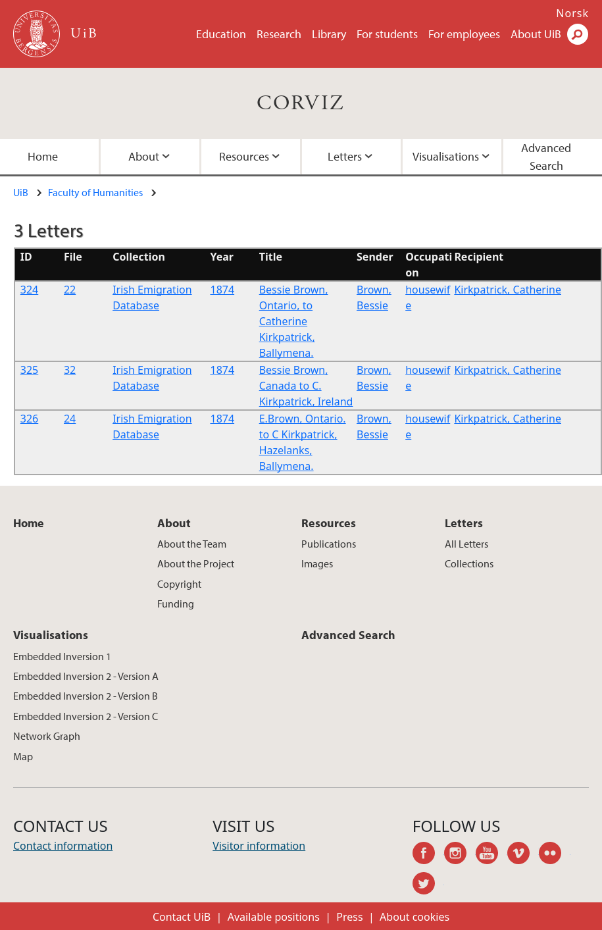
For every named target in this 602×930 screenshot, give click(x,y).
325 (29, 370)
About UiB (536, 33)
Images (317, 563)
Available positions (274, 917)
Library (329, 33)
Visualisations (446, 156)
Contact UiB (182, 917)
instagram (460, 855)
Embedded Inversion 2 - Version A (86, 676)
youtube (491, 855)
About (143, 156)
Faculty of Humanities (95, 192)
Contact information (63, 846)
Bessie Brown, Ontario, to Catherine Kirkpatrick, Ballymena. (293, 321)
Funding (175, 603)
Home (43, 156)
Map (23, 756)
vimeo (523, 855)
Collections (469, 563)
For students (387, 33)
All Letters (466, 543)
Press (349, 917)
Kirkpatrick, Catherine (507, 289)
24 (70, 418)
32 (70, 370)
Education (221, 33)
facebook (428, 855)
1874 (223, 289)
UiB (20, 192)
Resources (244, 156)
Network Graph (46, 735)
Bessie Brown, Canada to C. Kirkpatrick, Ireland (306, 386)
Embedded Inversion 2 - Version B (85, 695)
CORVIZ (301, 103)
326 (29, 418)
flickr (554, 855)
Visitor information (259, 846)
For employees (464, 33)
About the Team (191, 543)
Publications (328, 543)
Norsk (572, 13)
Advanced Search (546, 156)
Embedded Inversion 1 (62, 656)
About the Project (195, 563)
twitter (428, 885)
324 (29, 289)
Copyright (179, 583)
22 (70, 289)
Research (279, 33)
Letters (345, 156)
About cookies (414, 917)
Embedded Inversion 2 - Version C (85, 716)
